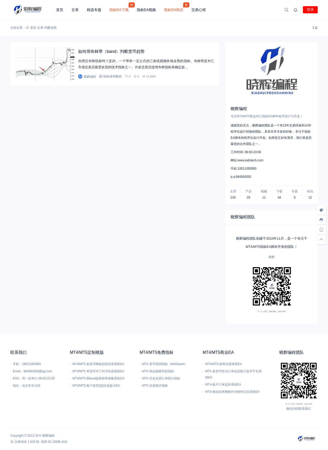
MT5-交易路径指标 (155, 385)
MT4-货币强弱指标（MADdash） (165, 364)
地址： (17, 385)
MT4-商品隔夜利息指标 (158, 371)
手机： (17, 364)
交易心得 (198, 10)
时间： (17, 378)
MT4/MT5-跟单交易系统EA (223, 364)
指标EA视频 (146, 10)
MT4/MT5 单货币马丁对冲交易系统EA (99, 371)
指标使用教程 (112, 76)
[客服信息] (321, 219)
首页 (59, 10)
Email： (18, 371)
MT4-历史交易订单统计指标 (161, 378)
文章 (75, 10)
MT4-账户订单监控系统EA (223, 384)
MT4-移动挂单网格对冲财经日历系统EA (232, 392)
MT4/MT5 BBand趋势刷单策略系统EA (99, 378)
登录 (310, 9)
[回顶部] (321, 239)
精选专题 (94, 10)
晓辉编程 (48, 435)
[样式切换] (321, 210)
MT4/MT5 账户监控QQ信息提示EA (96, 385)
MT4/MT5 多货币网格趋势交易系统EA (99, 364)
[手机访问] (321, 229)
